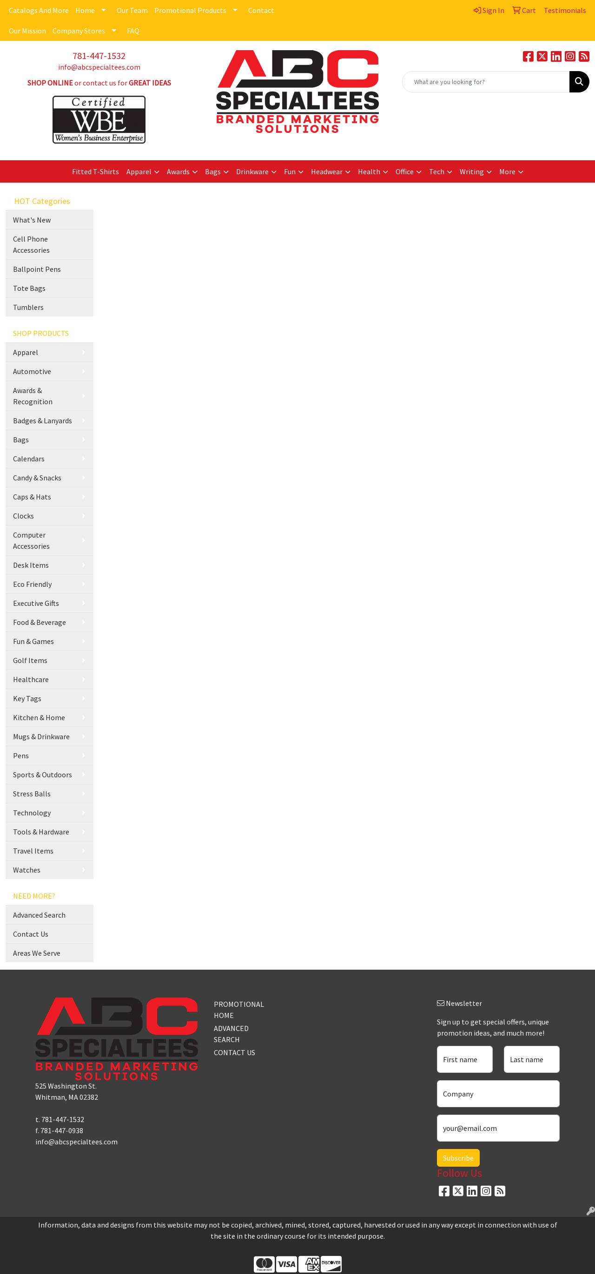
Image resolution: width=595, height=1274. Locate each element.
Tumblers (28, 307)
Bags (21, 439)
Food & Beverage (39, 622)
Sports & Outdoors (42, 774)
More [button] (507, 171)
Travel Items (33, 850)
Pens (21, 755)
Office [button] (405, 171)
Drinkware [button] (252, 171)
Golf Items (30, 660)
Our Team (132, 10)
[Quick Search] (486, 81)
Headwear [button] (327, 171)
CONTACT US (234, 1052)
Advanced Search (39, 914)
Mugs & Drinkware (41, 736)
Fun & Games (33, 641)
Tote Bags (29, 288)
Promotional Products (190, 10)
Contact (261, 10)
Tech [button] (436, 171)
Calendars (29, 458)
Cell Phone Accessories (31, 244)
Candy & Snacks (37, 477)
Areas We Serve (36, 953)
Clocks (23, 515)
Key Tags (27, 698)
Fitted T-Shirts (95, 171)
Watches (26, 869)
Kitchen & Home (39, 717)
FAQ (133, 30)
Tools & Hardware (41, 831)
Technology (32, 812)
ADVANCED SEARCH (231, 1034)
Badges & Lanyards (42, 420)
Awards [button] (178, 171)
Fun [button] (290, 171)
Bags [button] (213, 171)
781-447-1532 (99, 55)
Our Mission (27, 30)
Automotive (32, 371)
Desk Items (31, 565)
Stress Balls (32, 793)
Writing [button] (472, 171)
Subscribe (458, 1157)
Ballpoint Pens (37, 269)
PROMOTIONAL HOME (236, 1009)
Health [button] (369, 171)
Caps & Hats (32, 496)
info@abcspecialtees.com (99, 67)
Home (85, 10)
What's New (32, 219)
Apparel (25, 352)
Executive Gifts (36, 603)
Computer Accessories (31, 540)
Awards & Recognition (33, 396)
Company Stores (79, 30)
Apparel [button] (139, 171)
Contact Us (30, 934)
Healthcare (31, 679)
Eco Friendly (32, 584)
